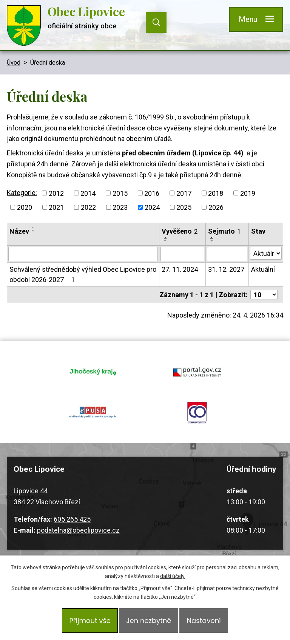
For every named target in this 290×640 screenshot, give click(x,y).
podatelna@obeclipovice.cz (78, 530)
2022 (88, 207)
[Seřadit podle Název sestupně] (33, 230)
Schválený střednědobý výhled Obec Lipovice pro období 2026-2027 (82, 274)
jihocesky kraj (92, 371)
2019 (247, 193)
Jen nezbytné (148, 620)
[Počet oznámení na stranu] (264, 294)
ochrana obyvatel (197, 412)
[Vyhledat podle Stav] (266, 253)
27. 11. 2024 (180, 269)
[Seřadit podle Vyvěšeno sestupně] (166, 240)
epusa (92, 412)
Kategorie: (22, 193)
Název (19, 231)
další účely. (172, 576)
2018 (215, 193)
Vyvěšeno (179, 231)
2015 (120, 193)
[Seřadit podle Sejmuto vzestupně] (212, 237)
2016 (151, 193)
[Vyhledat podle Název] (83, 254)
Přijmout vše (90, 620)
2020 (24, 207)
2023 (120, 207)
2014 (88, 193)
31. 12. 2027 (226, 269)
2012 (56, 193)
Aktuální (263, 269)
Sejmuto (224, 231)
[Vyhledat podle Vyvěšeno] (182, 254)
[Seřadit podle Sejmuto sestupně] (212, 240)
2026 (216, 207)
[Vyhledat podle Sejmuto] (227, 254)
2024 (152, 207)
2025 (183, 207)
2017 (183, 193)
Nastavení (204, 620)
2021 (56, 207)
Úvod (13, 62)
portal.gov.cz (197, 371)
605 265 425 (72, 519)
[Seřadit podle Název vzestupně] (33, 227)
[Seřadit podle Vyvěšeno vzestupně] (166, 237)
